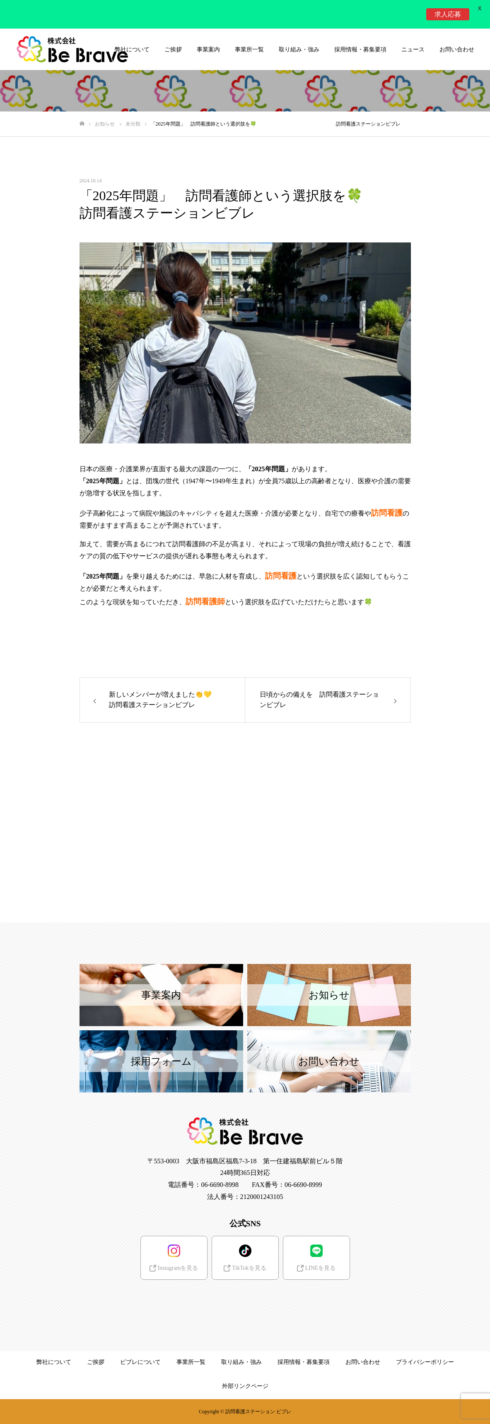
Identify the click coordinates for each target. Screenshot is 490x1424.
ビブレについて (140, 1362)
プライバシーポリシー (425, 1362)
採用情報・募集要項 (360, 49)
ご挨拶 (173, 49)
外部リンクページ (245, 1386)
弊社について (53, 1362)
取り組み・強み (299, 49)
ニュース (413, 49)
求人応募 (447, 14)
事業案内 (208, 49)
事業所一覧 (249, 49)
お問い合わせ (456, 49)
